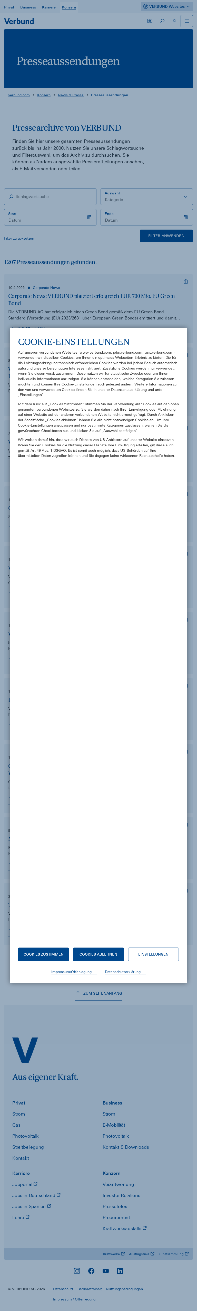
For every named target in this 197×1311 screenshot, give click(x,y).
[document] (98, 637)
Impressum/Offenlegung (71, 972)
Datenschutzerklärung (123, 972)
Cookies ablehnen (98, 954)
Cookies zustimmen (44, 954)
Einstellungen (153, 954)
